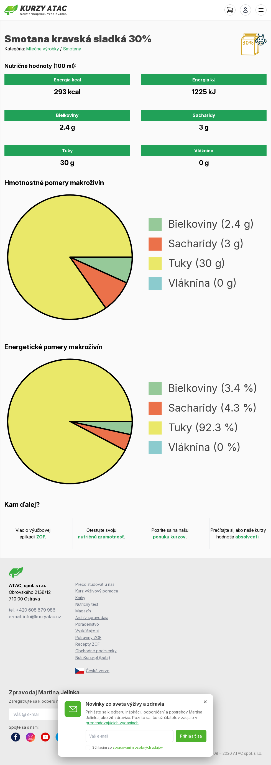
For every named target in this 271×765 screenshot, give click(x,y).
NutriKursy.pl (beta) (92, 657)
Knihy (80, 597)
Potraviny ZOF (88, 637)
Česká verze (92, 671)
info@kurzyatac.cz (42, 616)
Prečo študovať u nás (94, 584)
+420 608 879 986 (35, 610)
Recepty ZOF (87, 644)
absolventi (247, 537)
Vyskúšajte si (87, 630)
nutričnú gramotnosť (101, 537)
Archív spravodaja (91, 617)
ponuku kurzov (169, 537)
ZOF (40, 537)
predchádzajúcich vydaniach (112, 722)
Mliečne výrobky (42, 49)
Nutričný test (86, 604)
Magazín (83, 611)
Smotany (72, 49)
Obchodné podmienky (96, 650)
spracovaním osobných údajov (138, 747)
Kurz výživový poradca (96, 591)
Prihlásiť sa (191, 736)
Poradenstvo (87, 624)
